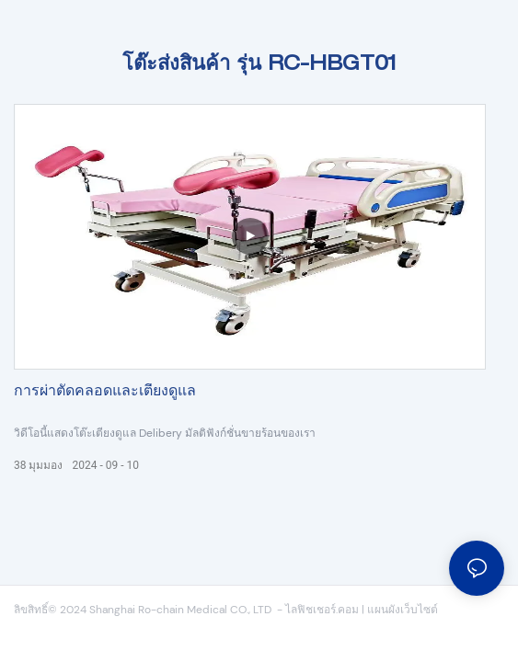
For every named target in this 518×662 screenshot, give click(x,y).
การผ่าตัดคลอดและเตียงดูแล (105, 392)
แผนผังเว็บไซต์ (402, 609)
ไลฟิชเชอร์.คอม (323, 609)
